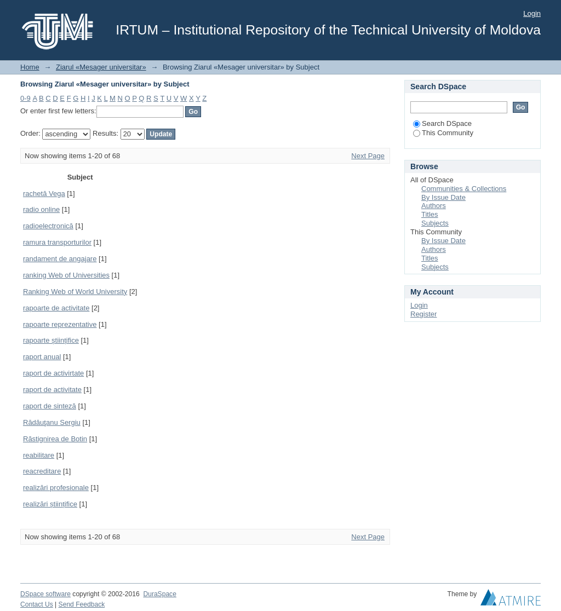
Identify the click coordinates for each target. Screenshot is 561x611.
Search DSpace (442, 123)
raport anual (42, 357)
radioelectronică (48, 226)
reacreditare (42, 471)
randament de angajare (59, 259)
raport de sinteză (49, 406)
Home (29, 67)
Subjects (435, 223)
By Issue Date (443, 197)
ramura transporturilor (57, 242)
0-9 (25, 98)
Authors (433, 205)
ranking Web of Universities (66, 275)
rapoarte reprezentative (59, 324)
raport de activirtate (53, 373)
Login (532, 13)
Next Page (368, 156)
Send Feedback (82, 604)
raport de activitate (52, 389)
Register (423, 314)
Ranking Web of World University (75, 291)
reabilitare (38, 455)
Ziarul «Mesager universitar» (101, 67)
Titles (429, 214)
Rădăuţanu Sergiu (52, 422)
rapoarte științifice (51, 340)
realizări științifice (50, 504)
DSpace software (45, 594)
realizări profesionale (56, 487)
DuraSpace (159, 594)
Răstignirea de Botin (55, 439)
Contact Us (36, 604)
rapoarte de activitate (56, 308)
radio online (41, 209)
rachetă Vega (44, 193)
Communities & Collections (463, 189)
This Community (443, 133)
